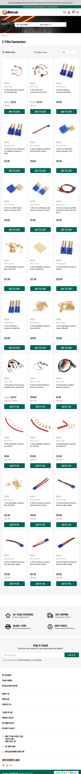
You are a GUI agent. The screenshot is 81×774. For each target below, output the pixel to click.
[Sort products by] (70, 52)
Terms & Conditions (24, 660)
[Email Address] (33, 655)
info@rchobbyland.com (13, 751)
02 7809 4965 (9, 746)
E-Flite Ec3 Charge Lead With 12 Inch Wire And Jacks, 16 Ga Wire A (66, 206)
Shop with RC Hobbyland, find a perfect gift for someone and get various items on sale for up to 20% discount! (40, 3)
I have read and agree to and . (22, 660)
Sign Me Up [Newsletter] (72, 655)
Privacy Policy (37, 660)
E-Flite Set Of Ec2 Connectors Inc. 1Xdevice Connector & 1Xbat (14, 147)
